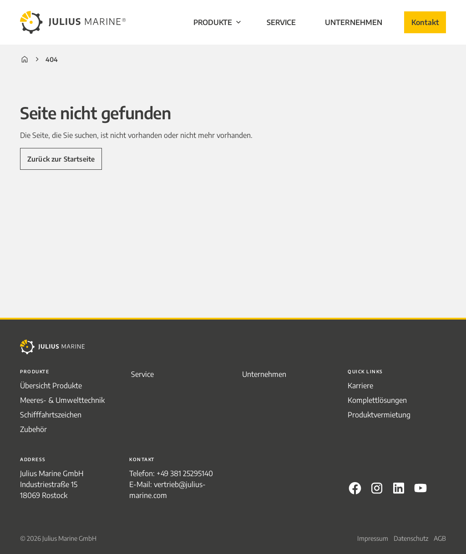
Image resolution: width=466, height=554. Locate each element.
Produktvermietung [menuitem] (379, 414)
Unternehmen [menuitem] (353, 22)
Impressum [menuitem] (372, 538)
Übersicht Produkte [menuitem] (51, 385)
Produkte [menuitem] (218, 22)
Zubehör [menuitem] (33, 429)
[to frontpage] (73, 22)
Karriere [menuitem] (360, 385)
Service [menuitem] (281, 22)
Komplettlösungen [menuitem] (377, 400)
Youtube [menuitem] (420, 488)
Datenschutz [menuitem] (411, 538)
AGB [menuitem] (440, 538)
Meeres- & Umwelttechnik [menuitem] (62, 400)
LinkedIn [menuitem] (398, 488)
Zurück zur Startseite (61, 159)
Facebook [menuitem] (355, 488)
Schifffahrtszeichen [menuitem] (50, 414)
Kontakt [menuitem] (425, 22)
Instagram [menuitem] (377, 488)
